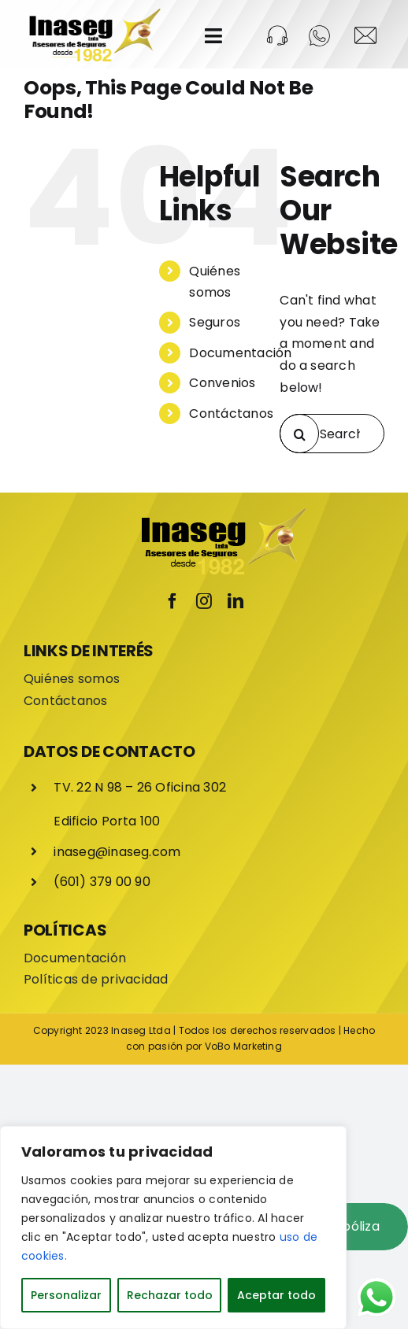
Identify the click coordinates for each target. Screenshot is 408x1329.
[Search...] (332, 433)
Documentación (240, 353)
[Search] (299, 433)
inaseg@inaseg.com (117, 852)
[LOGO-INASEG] (94, 14)
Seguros (214, 322)
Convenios (222, 383)
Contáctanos (231, 413)
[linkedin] (235, 601)
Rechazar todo (170, 1295)
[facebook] (172, 601)
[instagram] (204, 601)
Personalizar (66, 1295)
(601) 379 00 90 (102, 882)
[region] (173, 1227)
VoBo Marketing (243, 1046)
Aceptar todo (276, 1295)
